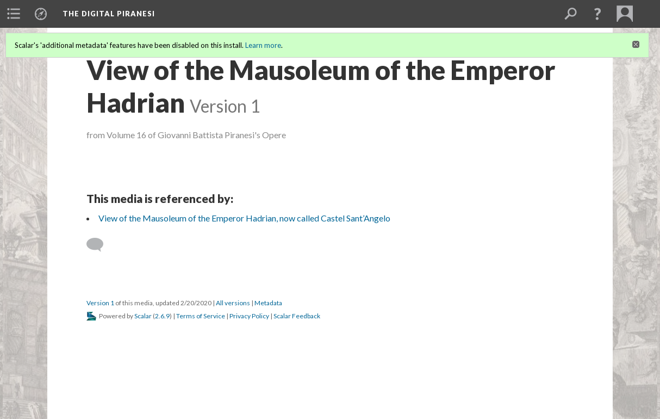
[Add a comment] (99, 245)
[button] (597, 13)
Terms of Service (200, 316)
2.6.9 (162, 316)
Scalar (143, 316)
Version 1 (100, 303)
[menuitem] (13, 13)
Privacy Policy (249, 316)
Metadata (268, 303)
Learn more (263, 45)
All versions (233, 303)
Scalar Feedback (296, 316)
